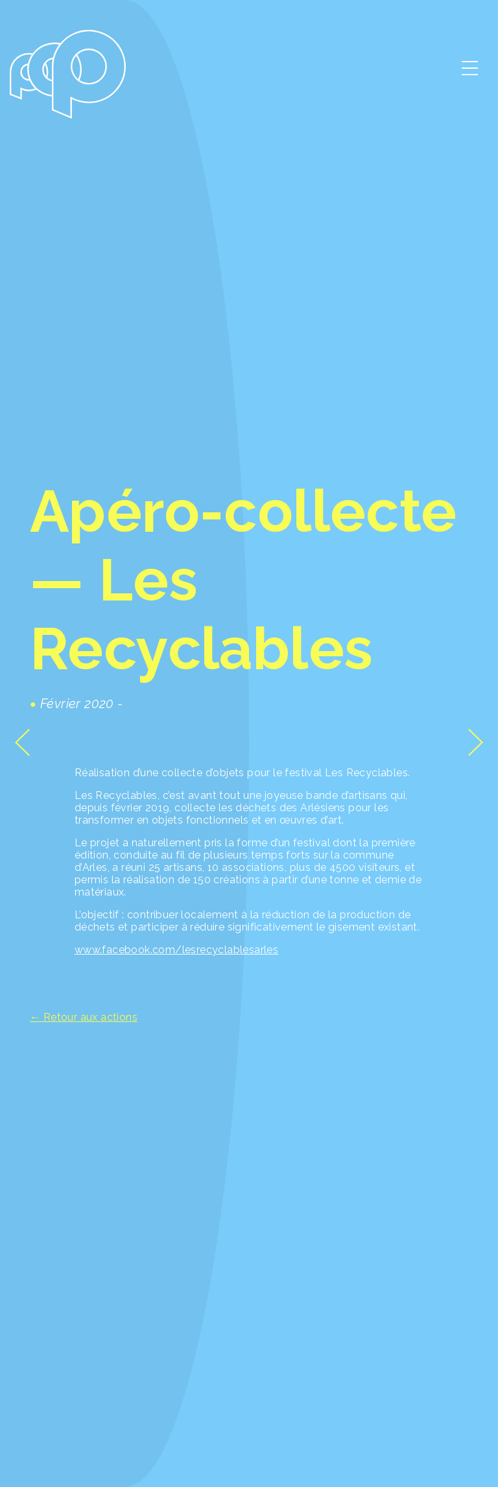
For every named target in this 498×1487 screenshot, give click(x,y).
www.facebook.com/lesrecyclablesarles (176, 950)
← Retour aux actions (83, 1017)
